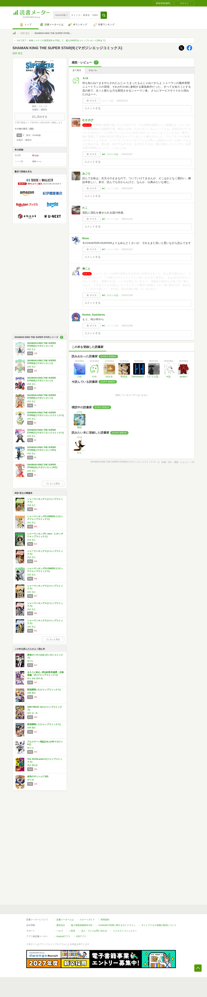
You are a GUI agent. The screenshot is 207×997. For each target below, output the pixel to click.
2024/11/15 (127, 219)
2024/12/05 (127, 188)
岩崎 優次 (31, 693)
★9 (103, 295)
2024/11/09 (127, 295)
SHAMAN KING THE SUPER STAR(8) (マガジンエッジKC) (41, 448)
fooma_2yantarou (93, 314)
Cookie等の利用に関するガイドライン (117, 925)
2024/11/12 (127, 249)
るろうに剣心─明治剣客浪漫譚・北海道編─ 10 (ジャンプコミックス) (45, 673)
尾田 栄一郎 (32, 713)
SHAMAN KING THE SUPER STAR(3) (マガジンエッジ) (41, 362)
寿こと (86, 268)
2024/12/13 (122, 101)
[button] (104, 15)
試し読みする (39, 116)
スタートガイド (87, 920)
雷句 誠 (30, 780)
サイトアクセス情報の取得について (158, 925)
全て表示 (77, 70)
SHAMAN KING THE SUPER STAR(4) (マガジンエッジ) (41, 379)
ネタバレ (93, 70)
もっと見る (53, 483)
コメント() (107, 101)
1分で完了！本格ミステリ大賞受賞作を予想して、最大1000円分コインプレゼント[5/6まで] (61, 40)
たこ (85, 207)
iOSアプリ (81, 936)
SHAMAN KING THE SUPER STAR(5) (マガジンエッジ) (41, 396)
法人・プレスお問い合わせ (94, 931)
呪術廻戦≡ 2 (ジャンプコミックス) (44, 689)
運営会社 (60, 925)
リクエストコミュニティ (125, 931)
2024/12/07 (127, 154)
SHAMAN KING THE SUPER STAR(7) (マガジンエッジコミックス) (45, 431)
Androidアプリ (63, 936)
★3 (103, 219)
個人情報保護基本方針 (82, 925)
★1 (103, 188)
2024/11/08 (127, 326)
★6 (103, 154)
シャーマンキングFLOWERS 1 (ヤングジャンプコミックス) (45, 518)
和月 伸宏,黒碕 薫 (35, 678)
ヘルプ (59, 931)
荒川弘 (30, 661)
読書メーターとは (65, 920)
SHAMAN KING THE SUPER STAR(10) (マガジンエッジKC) (42, 466)
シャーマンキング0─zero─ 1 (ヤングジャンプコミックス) (45, 535)
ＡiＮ (85, 78)
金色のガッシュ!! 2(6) (37, 776)
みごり (86, 173)
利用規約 (105, 920)
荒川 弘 (30, 748)
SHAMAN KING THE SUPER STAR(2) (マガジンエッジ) (41, 344)
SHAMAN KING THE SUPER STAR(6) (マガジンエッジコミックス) (45, 414)
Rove (85, 238)
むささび (87, 120)
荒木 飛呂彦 (32, 765)
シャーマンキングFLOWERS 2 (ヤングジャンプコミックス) (45, 570)
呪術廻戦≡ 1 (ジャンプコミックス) (44, 724)
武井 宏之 (25, 33)
